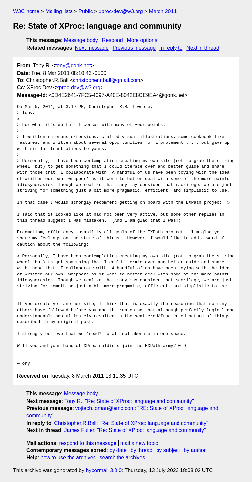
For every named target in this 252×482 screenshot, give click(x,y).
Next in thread (202, 48)
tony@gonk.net (73, 65)
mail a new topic (139, 443)
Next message (92, 48)
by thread (142, 450)
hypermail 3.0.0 (103, 470)
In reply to (170, 48)
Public (85, 11)
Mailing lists (59, 11)
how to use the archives (68, 457)
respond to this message (87, 443)
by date (117, 450)
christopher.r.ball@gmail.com (106, 80)
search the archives (122, 457)
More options (142, 40)
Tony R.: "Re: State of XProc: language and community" (129, 401)
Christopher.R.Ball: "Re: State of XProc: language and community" (131, 423)
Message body (81, 40)
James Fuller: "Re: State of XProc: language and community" (135, 430)
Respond (112, 40)
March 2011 (163, 11)
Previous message (134, 48)
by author (195, 450)
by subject (168, 450)
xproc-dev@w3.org (121, 11)
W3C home (26, 11)
